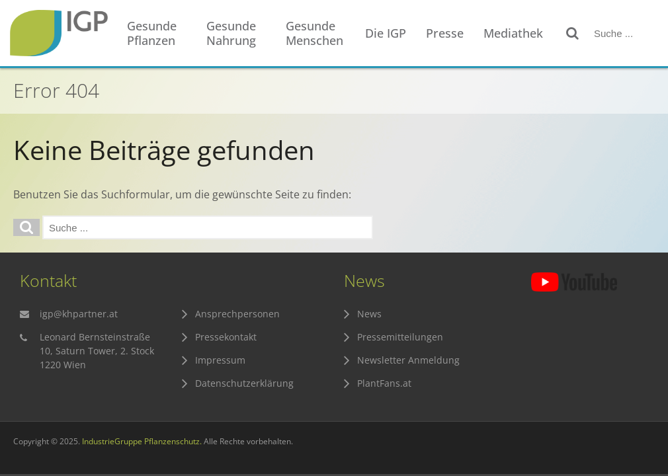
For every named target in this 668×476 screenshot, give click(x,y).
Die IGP (385, 33)
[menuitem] (160, 33)
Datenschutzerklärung (244, 383)
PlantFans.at (384, 383)
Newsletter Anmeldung (408, 360)
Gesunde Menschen (314, 33)
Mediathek (513, 33)
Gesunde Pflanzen (152, 33)
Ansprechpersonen (237, 313)
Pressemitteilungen (400, 337)
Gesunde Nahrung (231, 33)
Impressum (220, 360)
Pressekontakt (226, 337)
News (369, 313)
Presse (445, 33)
